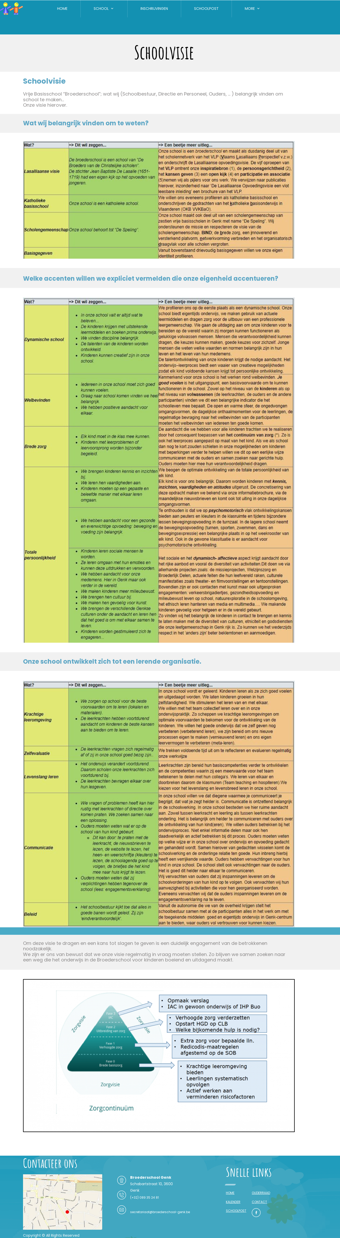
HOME (230, 1193)
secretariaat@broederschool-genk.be (160, 1212)
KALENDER (233, 1202)
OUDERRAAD (261, 1193)
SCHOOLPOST (236, 1210)
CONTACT (259, 1202)
